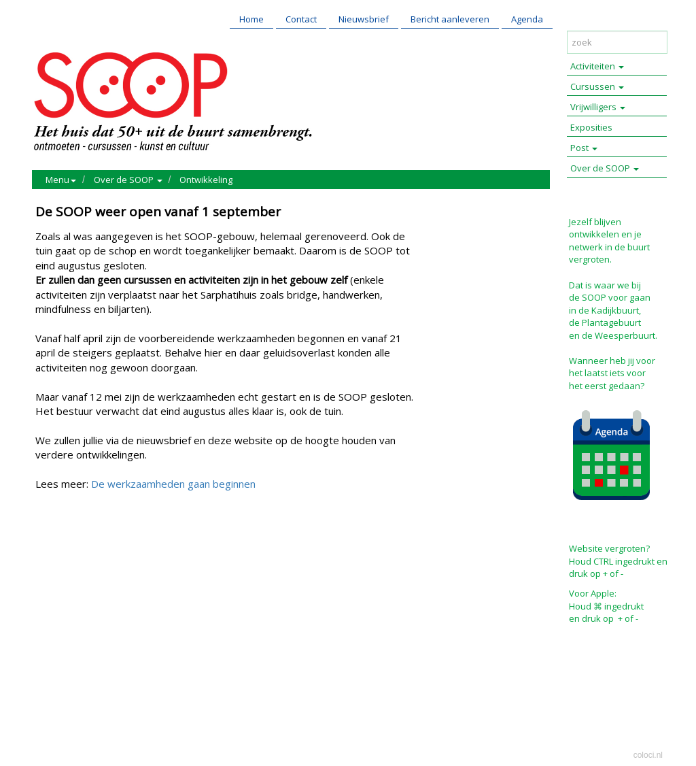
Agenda (527, 19)
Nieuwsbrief (363, 19)
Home (251, 19)
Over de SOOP (604, 168)
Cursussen (597, 86)
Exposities (591, 127)
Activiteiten (597, 66)
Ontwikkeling (205, 179)
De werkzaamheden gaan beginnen (173, 483)
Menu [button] (61, 179)
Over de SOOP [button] (128, 179)
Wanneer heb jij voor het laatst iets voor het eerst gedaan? (612, 373)
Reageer (113, 542)
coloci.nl (648, 755)
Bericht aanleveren (450, 19)
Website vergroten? (609, 548)
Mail (77, 542)
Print (49, 542)
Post (583, 147)
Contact (301, 19)
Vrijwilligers (597, 107)
